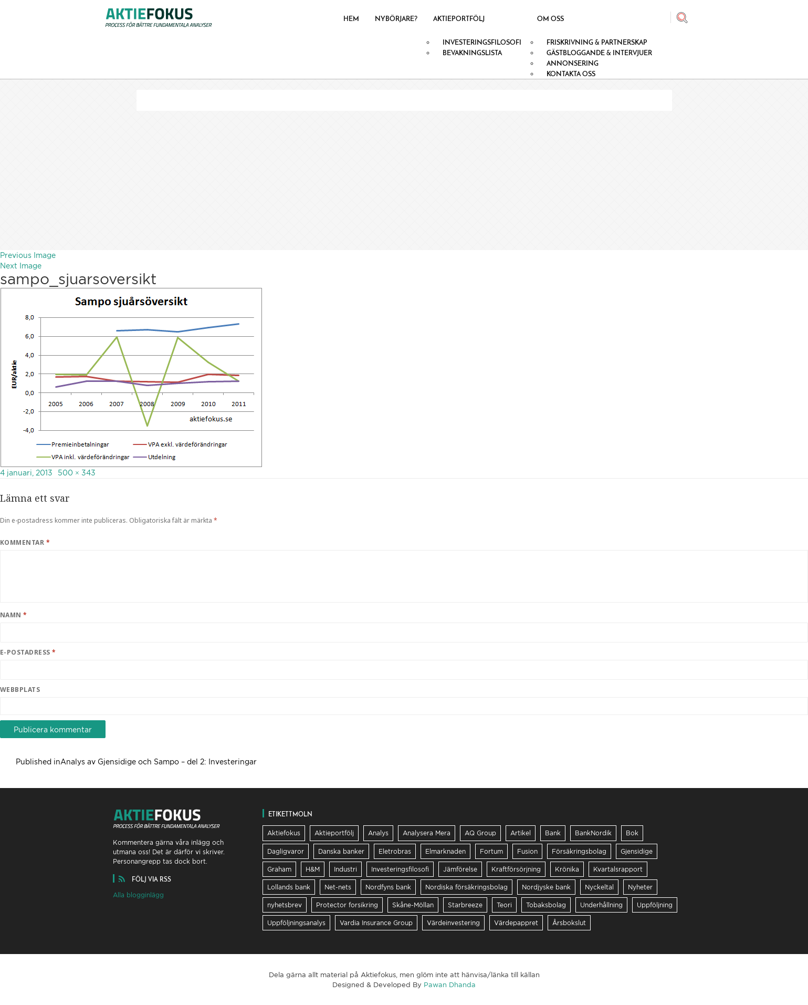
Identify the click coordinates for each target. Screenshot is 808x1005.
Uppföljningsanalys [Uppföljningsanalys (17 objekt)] (296, 922)
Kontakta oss (571, 73)
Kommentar (25, 542)
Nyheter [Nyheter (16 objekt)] (640, 887)
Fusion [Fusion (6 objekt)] (527, 851)
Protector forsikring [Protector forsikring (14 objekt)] (347, 905)
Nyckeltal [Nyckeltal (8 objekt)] (599, 887)
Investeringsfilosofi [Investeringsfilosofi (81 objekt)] (400, 869)
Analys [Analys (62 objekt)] (378, 833)
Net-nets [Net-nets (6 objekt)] (337, 887)
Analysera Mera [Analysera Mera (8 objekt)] (426, 833)
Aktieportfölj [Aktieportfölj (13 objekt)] (334, 833)
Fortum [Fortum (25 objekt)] (491, 851)
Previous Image (28, 255)
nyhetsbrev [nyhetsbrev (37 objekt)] (284, 905)
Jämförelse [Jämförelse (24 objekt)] (460, 869)
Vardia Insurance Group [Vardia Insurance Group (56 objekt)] (376, 922)
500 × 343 (77, 472)
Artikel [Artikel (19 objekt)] (520, 833)
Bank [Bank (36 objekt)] (553, 833)
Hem (351, 18)
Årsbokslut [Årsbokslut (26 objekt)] (569, 922)
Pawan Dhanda (450, 984)
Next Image (20, 266)
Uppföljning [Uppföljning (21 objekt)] (655, 905)
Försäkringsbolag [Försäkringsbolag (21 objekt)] (579, 851)
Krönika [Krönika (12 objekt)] (567, 869)
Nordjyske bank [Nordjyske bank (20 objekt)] (546, 887)
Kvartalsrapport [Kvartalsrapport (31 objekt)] (618, 869)
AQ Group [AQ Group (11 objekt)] (480, 833)
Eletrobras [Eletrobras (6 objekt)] (395, 851)
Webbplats (20, 689)
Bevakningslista (472, 52)
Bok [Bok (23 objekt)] (632, 833)
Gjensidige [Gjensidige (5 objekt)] (637, 851)
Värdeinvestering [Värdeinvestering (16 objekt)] (453, 922)
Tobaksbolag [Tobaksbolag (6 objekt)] (546, 905)
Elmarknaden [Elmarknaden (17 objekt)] (445, 851)
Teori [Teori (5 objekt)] (504, 905)
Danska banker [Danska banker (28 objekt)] (341, 851)
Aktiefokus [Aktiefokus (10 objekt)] (283, 833)
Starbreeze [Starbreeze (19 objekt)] (465, 905)
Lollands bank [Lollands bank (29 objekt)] (288, 887)
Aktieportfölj (459, 18)
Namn (13, 614)
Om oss (550, 18)
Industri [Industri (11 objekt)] (345, 869)
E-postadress (28, 652)
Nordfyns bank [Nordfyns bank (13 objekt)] (388, 887)
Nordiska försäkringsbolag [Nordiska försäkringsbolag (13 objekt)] (466, 887)
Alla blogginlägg (138, 895)
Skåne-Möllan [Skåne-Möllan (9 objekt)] (413, 905)
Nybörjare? (396, 18)
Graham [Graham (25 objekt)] (279, 869)
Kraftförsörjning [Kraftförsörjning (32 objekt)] (516, 869)
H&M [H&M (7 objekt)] (313, 869)
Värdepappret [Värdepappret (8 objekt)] (516, 922)
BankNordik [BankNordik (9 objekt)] (593, 833)
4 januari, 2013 (26, 472)
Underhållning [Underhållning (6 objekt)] (601, 905)
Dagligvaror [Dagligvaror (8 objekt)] (285, 851)
